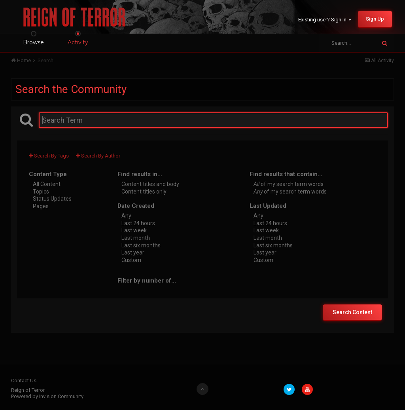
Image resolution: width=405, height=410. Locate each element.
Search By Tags (49, 156)
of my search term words (289, 184)
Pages (41, 206)
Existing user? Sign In (324, 20)
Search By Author (98, 156)
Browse (33, 42)
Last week (134, 230)
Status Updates (52, 199)
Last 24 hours (138, 223)
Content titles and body (150, 184)
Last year (132, 252)
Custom (131, 259)
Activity (78, 42)
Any (126, 216)
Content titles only (144, 191)
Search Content (352, 312)
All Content (47, 184)
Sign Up (375, 19)
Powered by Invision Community (47, 396)
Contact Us (23, 380)
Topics (41, 191)
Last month (135, 238)
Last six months (141, 245)
